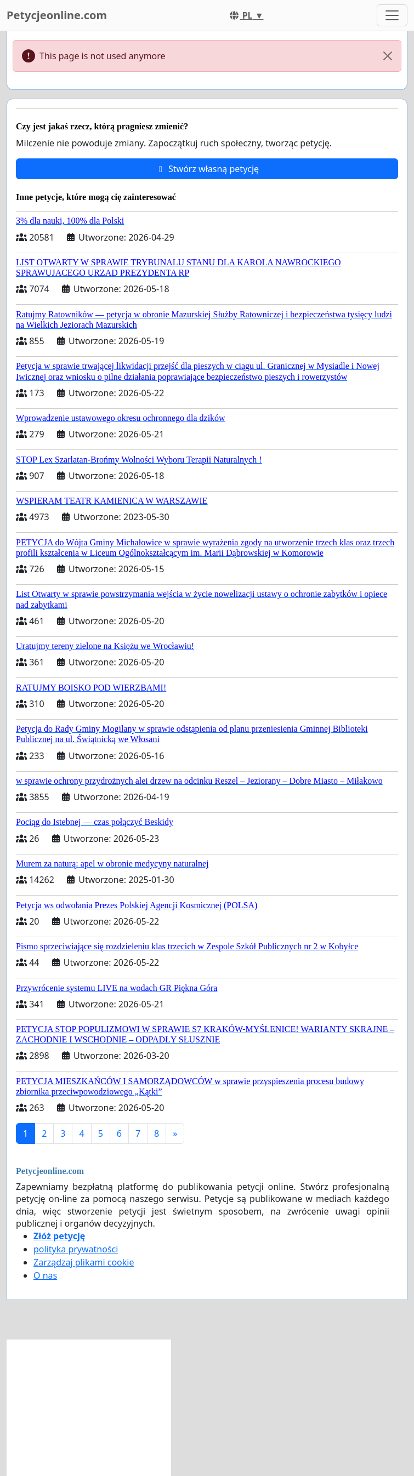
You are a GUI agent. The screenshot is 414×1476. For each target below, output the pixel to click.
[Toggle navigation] (392, 15)
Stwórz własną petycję (207, 169)
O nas (45, 1275)
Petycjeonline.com (57, 15)
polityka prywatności (75, 1249)
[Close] (388, 56)
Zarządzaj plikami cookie (83, 1262)
